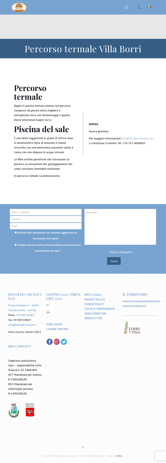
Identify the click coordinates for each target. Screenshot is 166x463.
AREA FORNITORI (95, 313)
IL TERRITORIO (135, 294)
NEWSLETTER (93, 318)
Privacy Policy (54, 244)
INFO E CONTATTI (19, 346)
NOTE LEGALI (93, 295)
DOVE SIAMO (54, 324)
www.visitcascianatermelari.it (141, 301)
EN (48, 312)
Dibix (119, 456)
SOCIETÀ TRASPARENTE (99, 309)
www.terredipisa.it (134, 306)
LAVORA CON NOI (57, 329)
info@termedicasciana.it (22, 324)
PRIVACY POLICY (94, 299)
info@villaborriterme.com (137, 138)
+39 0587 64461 (24, 315)
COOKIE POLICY (94, 304)
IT (47, 305)
